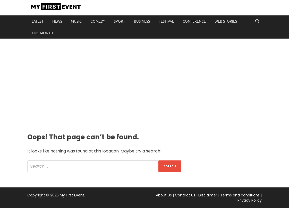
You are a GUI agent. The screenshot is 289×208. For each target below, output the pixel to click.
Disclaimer (207, 195)
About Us (164, 195)
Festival (166, 21)
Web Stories (226, 21)
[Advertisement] (144, 85)
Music (76, 21)
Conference (194, 21)
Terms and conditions (240, 195)
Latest (38, 21)
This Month (42, 33)
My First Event (72, 195)
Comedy (97, 21)
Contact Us (185, 195)
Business (142, 21)
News (57, 21)
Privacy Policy (249, 200)
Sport (119, 21)
